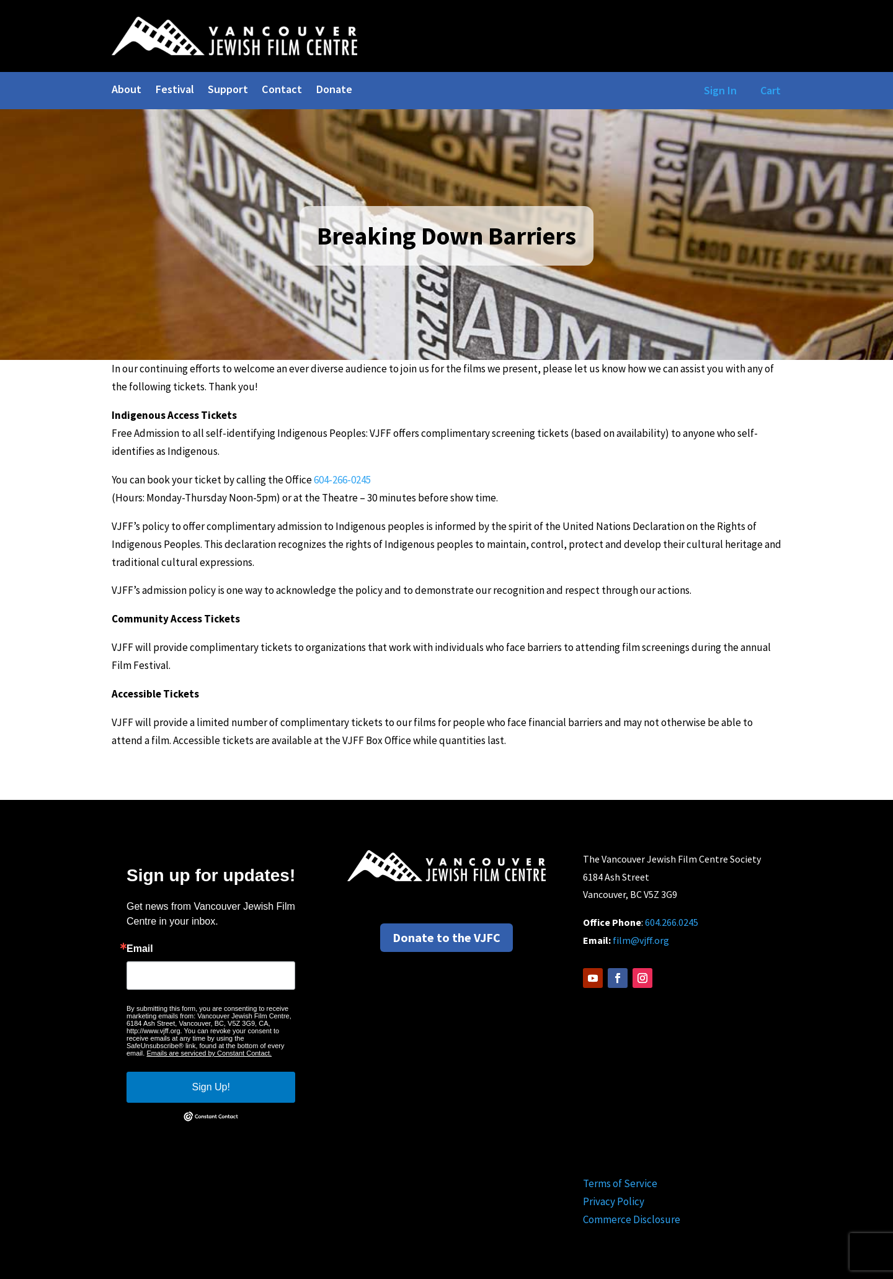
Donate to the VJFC (446, 937)
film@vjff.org (641, 940)
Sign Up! (211, 1087)
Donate (334, 90)
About (126, 90)
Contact (282, 90)
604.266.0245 (671, 922)
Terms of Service (620, 1183)
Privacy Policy (613, 1201)
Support (228, 90)
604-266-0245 (342, 480)
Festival (174, 90)
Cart (770, 90)
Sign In (718, 90)
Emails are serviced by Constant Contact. (209, 1053)
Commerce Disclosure (631, 1219)
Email (140, 949)
